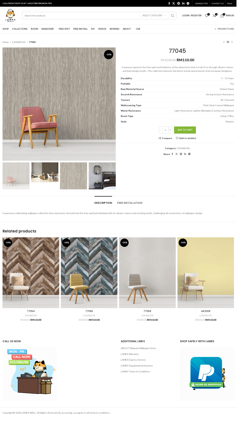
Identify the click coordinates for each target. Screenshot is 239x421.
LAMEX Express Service (133, 359)
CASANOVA (18, 42)
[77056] (89, 272)
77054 (31, 311)
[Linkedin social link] (183, 3)
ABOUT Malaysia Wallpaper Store (138, 348)
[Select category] (154, 15)
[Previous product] (224, 42)
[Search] (99, 15)
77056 (89, 311)
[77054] (31, 272)
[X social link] (173, 3)
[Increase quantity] (170, 130)
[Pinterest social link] (178, 3)
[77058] (147, 272)
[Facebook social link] (169, 3)
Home (6, 42)
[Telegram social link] (188, 3)
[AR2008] (205, 272)
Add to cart (185, 129)
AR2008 (205, 311)
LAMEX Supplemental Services (137, 365)
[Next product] (232, 42)
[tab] (103, 201)
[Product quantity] (165, 130)
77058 (147, 311)
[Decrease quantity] (161, 130)
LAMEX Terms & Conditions (135, 371)
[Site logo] (10, 15)
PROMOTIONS (226, 28)
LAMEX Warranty (130, 354)
